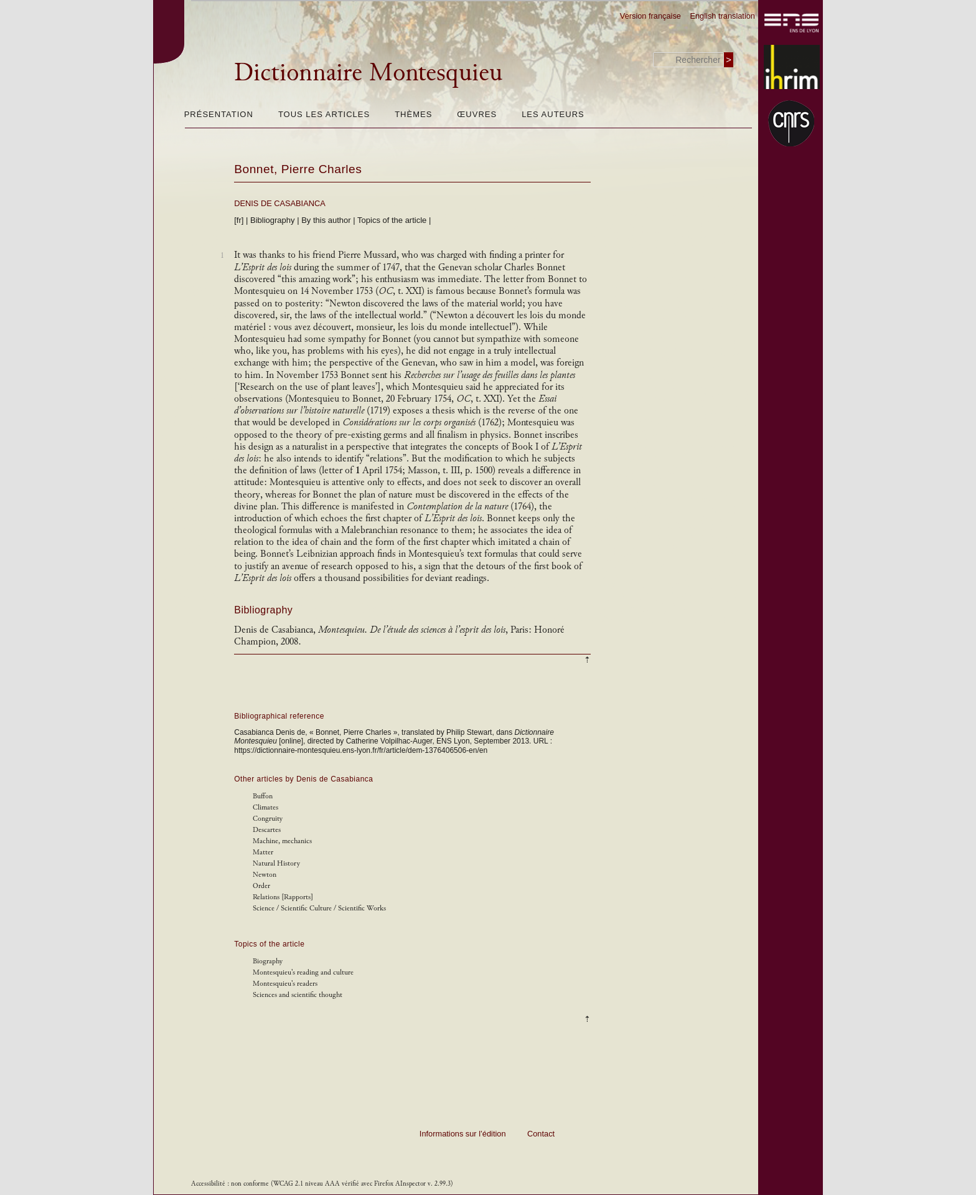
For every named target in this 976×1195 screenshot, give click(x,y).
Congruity (268, 818)
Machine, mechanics (282, 841)
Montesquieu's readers (285, 983)
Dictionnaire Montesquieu (368, 72)
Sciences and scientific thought (297, 995)
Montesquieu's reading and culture (303, 972)
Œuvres (477, 114)
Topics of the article (391, 220)
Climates (265, 807)
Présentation (218, 114)
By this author (326, 220)
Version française (650, 16)
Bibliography (272, 220)
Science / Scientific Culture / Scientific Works (319, 908)
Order (261, 886)
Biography (268, 961)
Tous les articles (324, 114)
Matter (263, 852)
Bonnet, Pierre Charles (298, 169)
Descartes (267, 829)
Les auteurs (553, 114)
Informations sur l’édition (463, 1133)
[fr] (238, 220)
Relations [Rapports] (283, 897)
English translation (722, 16)
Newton (264, 874)
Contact (541, 1133)
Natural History (276, 863)
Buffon (263, 796)
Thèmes (413, 114)
